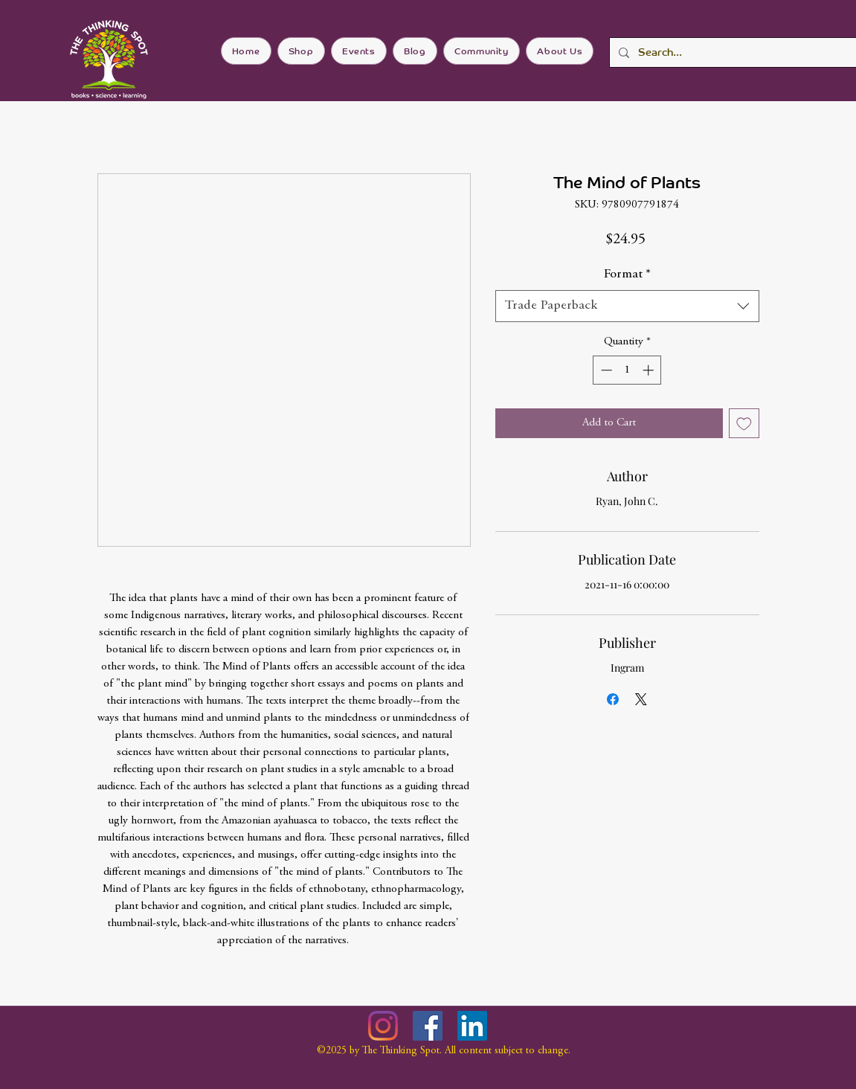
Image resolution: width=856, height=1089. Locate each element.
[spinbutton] (627, 370)
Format (627, 274)
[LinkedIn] (472, 1026)
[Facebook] (428, 1026)
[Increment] (650, 370)
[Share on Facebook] (613, 699)
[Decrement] (605, 370)
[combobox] (627, 306)
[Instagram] (383, 1026)
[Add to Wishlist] (744, 423)
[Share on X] (641, 699)
